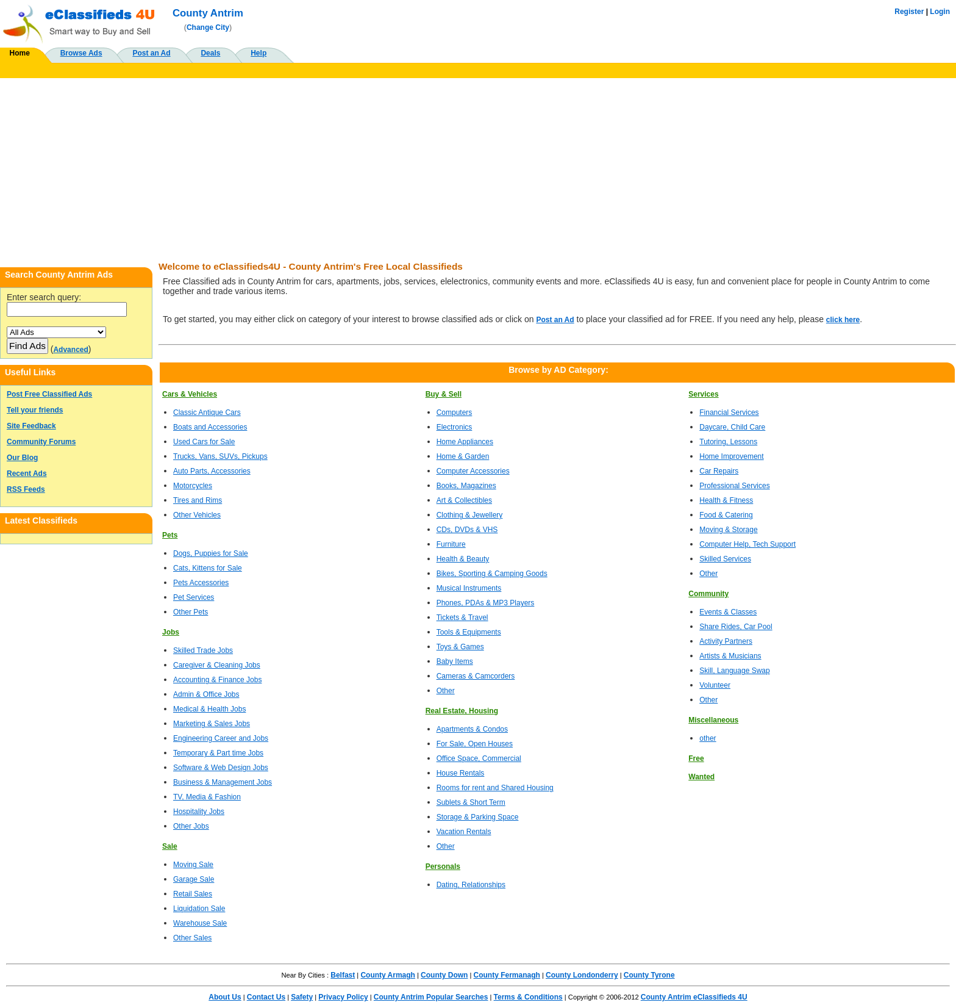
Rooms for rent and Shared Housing (495, 787)
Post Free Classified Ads (49, 394)
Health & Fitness (726, 500)
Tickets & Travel (462, 617)
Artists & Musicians (730, 656)
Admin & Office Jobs (206, 694)
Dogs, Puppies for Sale (210, 553)
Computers (455, 412)
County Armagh (387, 975)
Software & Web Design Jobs (220, 767)
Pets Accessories (201, 582)
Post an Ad (151, 53)
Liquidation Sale (199, 908)
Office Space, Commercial (479, 758)
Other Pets (190, 612)
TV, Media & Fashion (207, 797)
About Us (225, 997)
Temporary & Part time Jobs (218, 753)
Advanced (70, 349)
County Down (444, 975)
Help (258, 53)
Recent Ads (27, 473)
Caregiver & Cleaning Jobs (216, 665)
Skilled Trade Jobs (203, 650)
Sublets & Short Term (471, 802)
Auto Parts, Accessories (212, 471)
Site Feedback (31, 426)
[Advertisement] (478, 169)
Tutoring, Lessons (728, 442)
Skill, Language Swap (734, 670)
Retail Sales (192, 894)
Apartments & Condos (472, 729)
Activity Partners (725, 641)
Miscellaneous (713, 720)
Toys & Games (460, 647)
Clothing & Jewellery (470, 515)
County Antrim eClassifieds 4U (694, 997)
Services (703, 394)
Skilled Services (725, 559)
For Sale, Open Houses (475, 744)
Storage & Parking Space (478, 817)
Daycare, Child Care (732, 427)
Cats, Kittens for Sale (207, 568)
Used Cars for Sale (204, 442)
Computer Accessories (473, 471)
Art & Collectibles (464, 500)
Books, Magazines (466, 485)
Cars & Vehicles (189, 394)
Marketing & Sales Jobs (211, 723)
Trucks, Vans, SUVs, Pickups (220, 456)
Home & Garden (463, 456)
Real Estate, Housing (462, 711)
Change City (208, 27)
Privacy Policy (343, 997)
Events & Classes (728, 612)
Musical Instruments (469, 588)
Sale (169, 846)
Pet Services (193, 597)
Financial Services (728, 412)
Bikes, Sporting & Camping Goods (492, 573)
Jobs (170, 632)
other (707, 738)
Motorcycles (192, 485)
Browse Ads (81, 53)
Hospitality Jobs (198, 811)
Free (696, 758)
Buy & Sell (444, 394)
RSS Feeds (26, 489)
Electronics (455, 427)
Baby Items (455, 661)
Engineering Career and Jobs (220, 738)
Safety (302, 997)
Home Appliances (465, 442)
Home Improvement (731, 456)
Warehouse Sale (200, 923)
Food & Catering (725, 515)
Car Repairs (718, 471)
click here (843, 319)
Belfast (342, 975)
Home (20, 53)
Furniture (451, 544)
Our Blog (22, 457)
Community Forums (41, 442)
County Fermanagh (507, 975)
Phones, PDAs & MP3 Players (486, 603)
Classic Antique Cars (207, 412)
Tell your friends (35, 410)
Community (708, 593)
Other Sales (192, 938)
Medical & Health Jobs (209, 709)
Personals (443, 866)
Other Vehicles (197, 515)
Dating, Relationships (471, 885)
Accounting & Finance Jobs (217, 679)
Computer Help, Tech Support (747, 544)
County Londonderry (582, 975)
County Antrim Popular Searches (431, 997)
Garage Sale (193, 879)
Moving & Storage (728, 529)
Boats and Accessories (210, 427)
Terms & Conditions (528, 997)
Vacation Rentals (464, 831)
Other (446, 690)
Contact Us (266, 997)
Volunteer (714, 685)
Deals (210, 53)
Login (940, 11)
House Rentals (461, 773)
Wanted (701, 777)
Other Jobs (191, 826)
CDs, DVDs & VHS (467, 529)
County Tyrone (649, 975)
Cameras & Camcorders (476, 676)
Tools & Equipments (469, 632)
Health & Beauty (463, 559)
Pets (169, 535)
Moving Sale (193, 864)
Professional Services (734, 485)
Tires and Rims (197, 500)
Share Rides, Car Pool (735, 626)
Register (909, 11)
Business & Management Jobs (222, 782)
